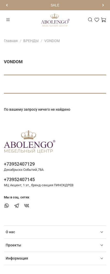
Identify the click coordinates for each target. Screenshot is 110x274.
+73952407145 (19, 179)
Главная (11, 41)
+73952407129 (19, 164)
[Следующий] (103, 5)
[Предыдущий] (7, 5)
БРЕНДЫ (31, 41)
